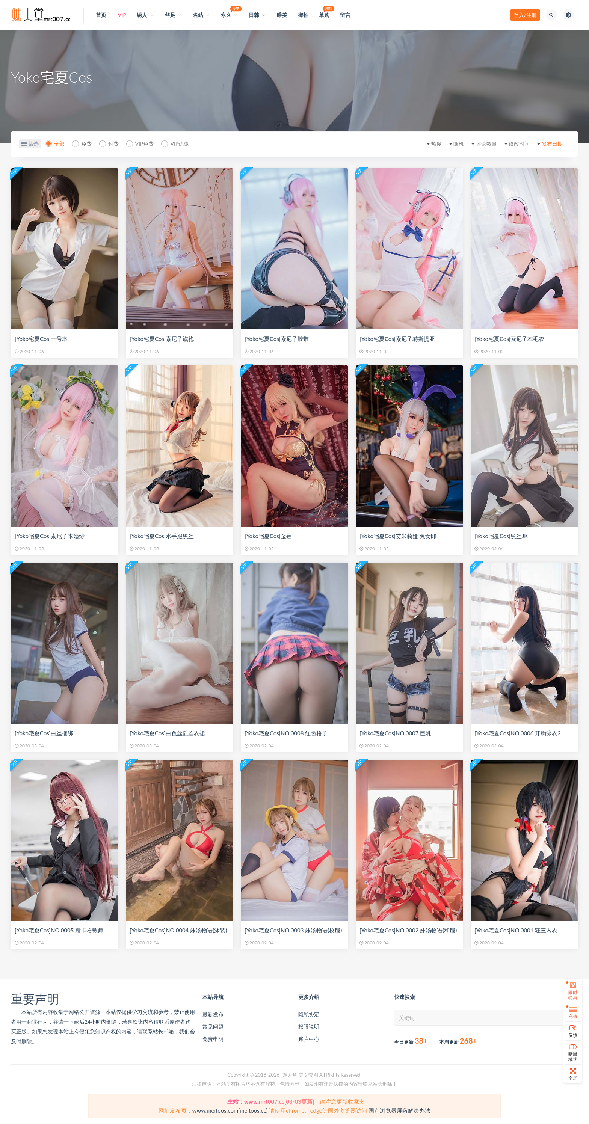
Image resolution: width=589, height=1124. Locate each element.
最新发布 (213, 1014)
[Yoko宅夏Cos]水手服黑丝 (162, 536)
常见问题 (213, 1026)
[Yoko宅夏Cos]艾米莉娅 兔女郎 (397, 536)
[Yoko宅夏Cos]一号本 (41, 338)
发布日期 (552, 143)
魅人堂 (289, 1075)
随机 (458, 143)
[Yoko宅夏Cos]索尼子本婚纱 (50, 536)
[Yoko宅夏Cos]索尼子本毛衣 (509, 338)
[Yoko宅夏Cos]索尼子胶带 (277, 338)
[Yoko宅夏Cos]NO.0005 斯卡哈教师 (59, 930)
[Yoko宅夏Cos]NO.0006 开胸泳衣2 (517, 733)
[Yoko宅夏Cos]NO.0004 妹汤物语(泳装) (178, 930)
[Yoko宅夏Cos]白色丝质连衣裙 (167, 733)
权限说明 (308, 1026)
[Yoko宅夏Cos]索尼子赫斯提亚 (397, 338)
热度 (436, 143)
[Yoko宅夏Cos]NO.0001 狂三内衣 (515, 930)
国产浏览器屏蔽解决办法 (399, 1110)
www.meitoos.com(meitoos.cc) (230, 1110)
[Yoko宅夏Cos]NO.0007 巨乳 (395, 733)
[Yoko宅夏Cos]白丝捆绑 (44, 733)
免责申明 (213, 1039)
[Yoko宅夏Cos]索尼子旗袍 (162, 338)
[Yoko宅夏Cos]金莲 (268, 536)
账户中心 (308, 1039)
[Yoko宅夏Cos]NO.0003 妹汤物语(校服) (293, 930)
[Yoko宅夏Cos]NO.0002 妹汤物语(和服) (408, 930)
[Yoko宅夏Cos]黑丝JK (501, 536)
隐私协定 (308, 1014)
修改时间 (519, 143)
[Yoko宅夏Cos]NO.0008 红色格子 (286, 733)
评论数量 (486, 143)
